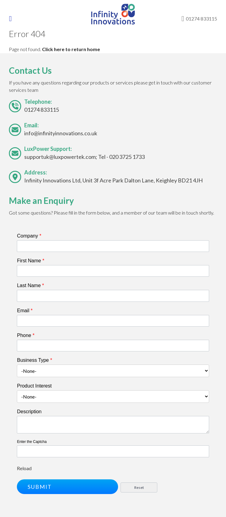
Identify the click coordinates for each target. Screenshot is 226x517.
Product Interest (34, 385)
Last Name (30, 285)
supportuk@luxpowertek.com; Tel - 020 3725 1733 (84, 156)
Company (29, 235)
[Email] (113, 321)
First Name (30, 260)
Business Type (34, 360)
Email (25, 310)
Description (29, 411)
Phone (25, 335)
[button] (67, 486)
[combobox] (113, 371)
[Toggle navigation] (14, 18)
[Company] (113, 246)
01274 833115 (41, 109)
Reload (24, 468)
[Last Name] (113, 296)
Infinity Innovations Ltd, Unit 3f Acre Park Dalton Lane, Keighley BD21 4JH (113, 180)
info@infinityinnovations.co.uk (60, 133)
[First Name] (113, 271)
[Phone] (113, 345)
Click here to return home (71, 49)
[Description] (113, 424)
